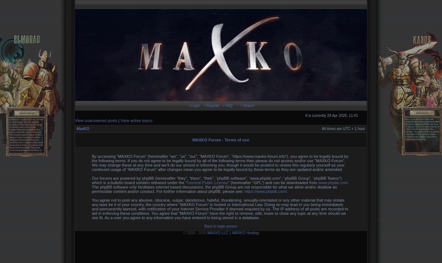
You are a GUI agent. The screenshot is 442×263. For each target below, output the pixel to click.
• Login (194, 106)
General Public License (207, 182)
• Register (212, 106)
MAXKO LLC (217, 233)
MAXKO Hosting (245, 233)
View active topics (136, 120)
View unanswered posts (96, 120)
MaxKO (83, 129)
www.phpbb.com (333, 182)
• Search (248, 106)
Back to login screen (220, 226)
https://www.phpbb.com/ (265, 191)
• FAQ (228, 106)
